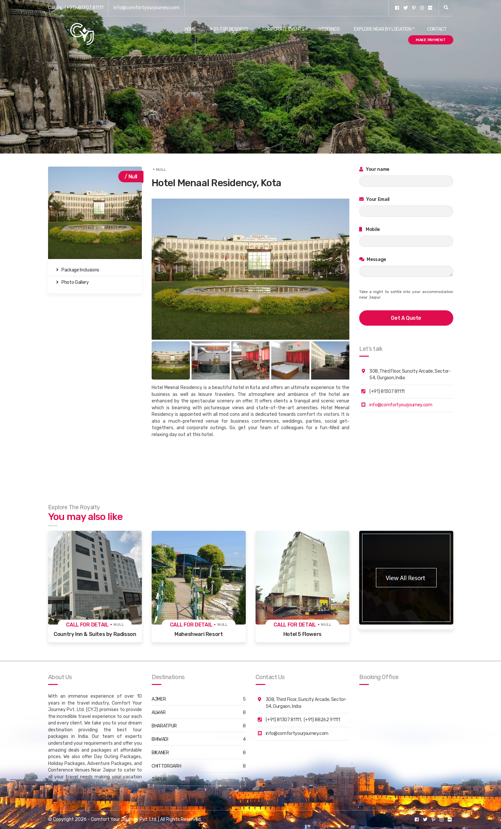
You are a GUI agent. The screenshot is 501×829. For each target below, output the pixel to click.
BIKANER (160, 753)
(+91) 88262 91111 (322, 720)
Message (372, 259)
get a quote (406, 318)
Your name (374, 169)
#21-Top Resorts (229, 29)
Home (190, 29)
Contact (437, 29)
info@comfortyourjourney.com (146, 7)
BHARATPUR (164, 726)
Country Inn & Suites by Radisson (95, 634)
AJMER (159, 699)
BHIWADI (160, 739)
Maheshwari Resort (199, 634)
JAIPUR (159, 779)
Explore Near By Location (382, 29)
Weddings (329, 29)
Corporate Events (283, 29)
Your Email (374, 199)
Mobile (369, 229)
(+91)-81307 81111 (84, 7)
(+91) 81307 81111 (283, 720)
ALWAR (158, 712)
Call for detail (87, 625)
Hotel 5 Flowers (302, 634)
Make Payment (430, 40)
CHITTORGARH (166, 766)
